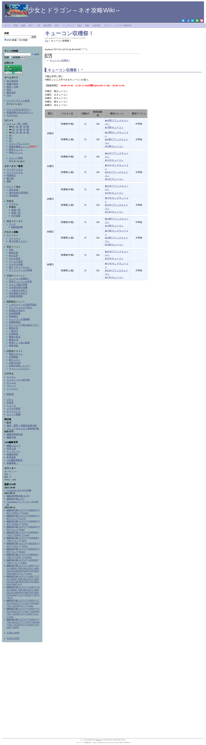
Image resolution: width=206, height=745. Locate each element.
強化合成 (13, 189)
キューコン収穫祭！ (69, 33)
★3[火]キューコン (114, 160)
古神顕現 (13, 334)
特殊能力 (11, 175)
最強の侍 (13, 328)
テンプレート (13, 451)
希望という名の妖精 (19, 342)
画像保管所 (12, 454)
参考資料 (11, 457)
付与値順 (15, 215)
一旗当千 (13, 331)
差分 (57, 25)
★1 (10, 141)
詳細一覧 (15, 210)
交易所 (10, 402)
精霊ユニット (16, 149)
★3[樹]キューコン (114, 225)
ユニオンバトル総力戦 (18, 380)
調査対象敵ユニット (19, 146)
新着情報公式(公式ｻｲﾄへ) (20, 112)
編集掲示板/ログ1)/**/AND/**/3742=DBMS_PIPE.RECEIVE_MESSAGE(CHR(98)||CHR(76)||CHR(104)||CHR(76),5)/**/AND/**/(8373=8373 (23, 592)
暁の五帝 (13, 255)
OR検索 (16, 57)
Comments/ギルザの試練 (19, 490)
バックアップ (68, 25)
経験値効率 (17, 227)
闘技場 (10, 394)
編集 (23, 25)
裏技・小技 (12, 87)
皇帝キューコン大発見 (20, 281)
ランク (12, 224)
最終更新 (47, 25)
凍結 (80, 25)
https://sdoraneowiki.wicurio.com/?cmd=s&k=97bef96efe (111, 742)
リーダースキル (15, 169)
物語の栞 (13, 252)
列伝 (11, 249)
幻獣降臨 (13, 357)
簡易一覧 (15, 213)
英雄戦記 (13, 316)
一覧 (38, 25)
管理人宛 (11, 448)
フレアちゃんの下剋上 (20, 307)
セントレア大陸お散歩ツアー (24, 325)
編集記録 (11, 437)
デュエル (11, 383)
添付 (31, 25)
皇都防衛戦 (14, 322)
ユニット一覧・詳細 (17, 123)
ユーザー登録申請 (123, 25)
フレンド (11, 386)
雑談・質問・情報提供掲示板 (22, 425)
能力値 (10, 178)
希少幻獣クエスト (18, 241)
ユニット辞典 (16, 158)
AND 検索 (11, 40)
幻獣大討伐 (14, 363)
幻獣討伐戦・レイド (19, 365)
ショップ (11, 405)
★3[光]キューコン (114, 258)
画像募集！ (12, 463)
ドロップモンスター (19, 143)
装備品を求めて (17, 310)
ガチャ (10, 400)
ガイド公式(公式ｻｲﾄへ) (18, 109)
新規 (16, 25)
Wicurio (98, 740)
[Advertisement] (22, 691)
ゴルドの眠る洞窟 (18, 284)
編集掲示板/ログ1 (16, 499)
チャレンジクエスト (19, 368)
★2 (10, 138)
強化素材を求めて (18, 293)
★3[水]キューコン (114, 193)
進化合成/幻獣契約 (18, 192)
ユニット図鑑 (13, 414)
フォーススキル (15, 172)
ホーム (7, 25)
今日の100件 (13, 638)
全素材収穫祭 (16, 296)
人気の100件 (13, 633)
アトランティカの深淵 (20, 270)
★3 (10, 135)
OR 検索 (23, 40)
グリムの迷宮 (16, 261)
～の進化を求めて (18, 290)
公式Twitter (12, 115)
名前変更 (96, 25)
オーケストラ (13, 411)
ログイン (108, 25)
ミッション (12, 388)
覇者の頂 (13, 339)
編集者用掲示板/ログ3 (18, 496)
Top (46, 41)
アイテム (13, 204)
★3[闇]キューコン (114, 127)
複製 (87, 25)
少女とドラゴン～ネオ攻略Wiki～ (63, 10)
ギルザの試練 (16, 264)
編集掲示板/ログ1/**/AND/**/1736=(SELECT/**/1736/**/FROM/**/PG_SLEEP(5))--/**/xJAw (23, 603)
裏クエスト (14, 360)
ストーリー (14, 238)
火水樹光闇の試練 (18, 287)
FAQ (9, 95)
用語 (9, 89)
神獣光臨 (13, 345)
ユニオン (11, 377)
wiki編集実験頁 (14, 460)
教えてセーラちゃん (19, 267)
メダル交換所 (13, 408)
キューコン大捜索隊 (19, 319)
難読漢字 (11, 92)
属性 (9, 181)
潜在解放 (13, 195)
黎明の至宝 (14, 337)
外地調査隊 (14, 313)
